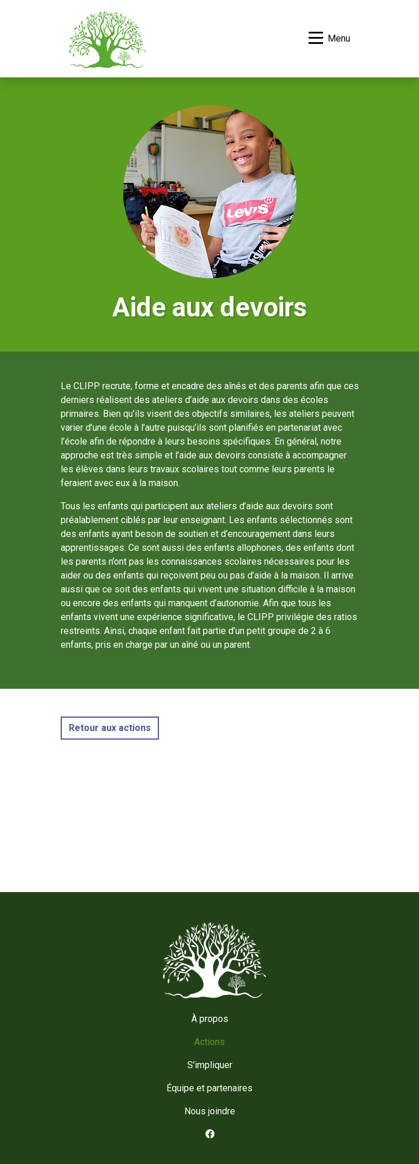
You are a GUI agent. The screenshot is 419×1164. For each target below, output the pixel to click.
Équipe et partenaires (209, 1088)
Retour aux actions (110, 727)
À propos (209, 1018)
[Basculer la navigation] (329, 38)
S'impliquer (209, 1064)
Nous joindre (209, 1111)
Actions (209, 1041)
